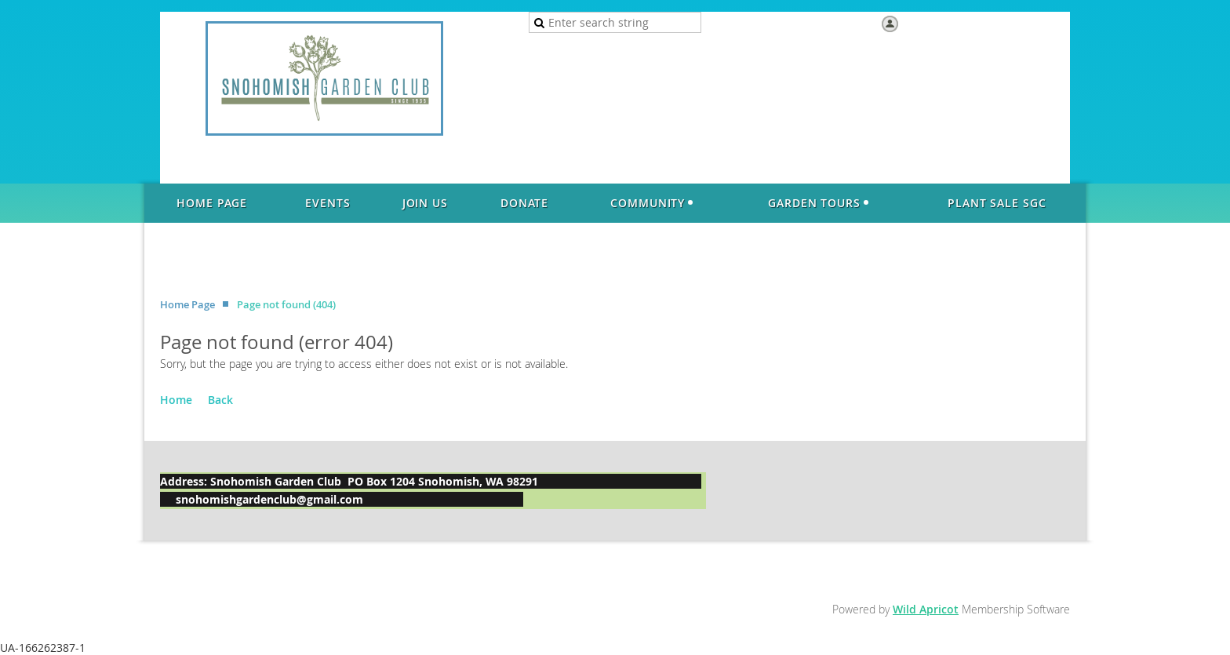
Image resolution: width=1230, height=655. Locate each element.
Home (176, 399)
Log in (917, 23)
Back (220, 399)
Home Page (187, 304)
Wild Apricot (926, 609)
